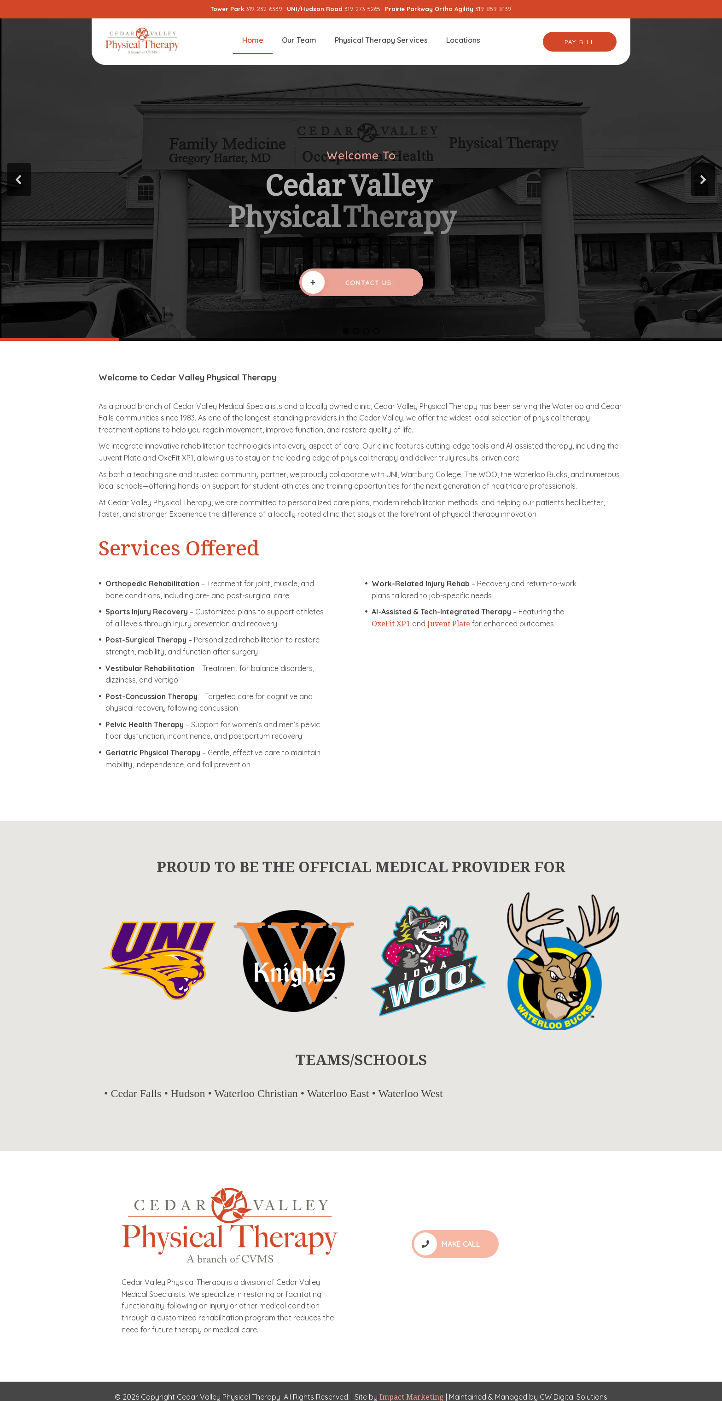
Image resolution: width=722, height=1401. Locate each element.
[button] (19, 179)
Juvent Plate (448, 624)
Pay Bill (580, 42)
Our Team (299, 40)
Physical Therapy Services (381, 40)
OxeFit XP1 (391, 624)
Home (252, 40)
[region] (361, 179)
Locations (463, 40)
